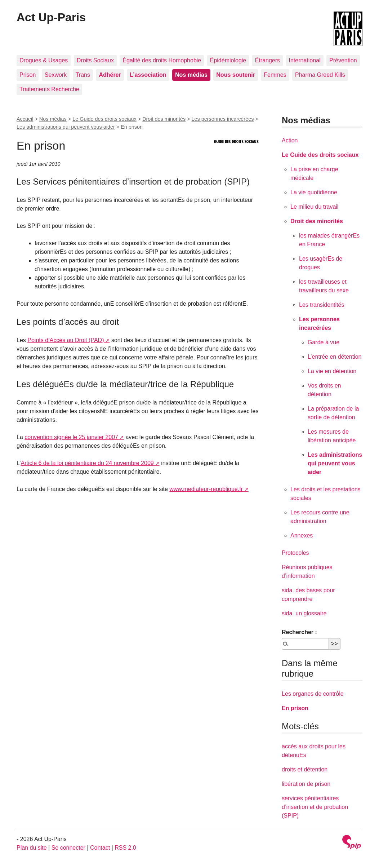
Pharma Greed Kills (320, 75)
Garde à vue (323, 342)
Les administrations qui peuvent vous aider (66, 127)
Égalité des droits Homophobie (161, 60)
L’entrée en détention (334, 357)
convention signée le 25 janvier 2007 (71, 437)
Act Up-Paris (51, 17)
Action (290, 140)
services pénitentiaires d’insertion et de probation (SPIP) (315, 807)
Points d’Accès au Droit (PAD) (65, 340)
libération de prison (306, 784)
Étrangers (267, 60)
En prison (295, 708)
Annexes (301, 535)
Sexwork (56, 75)
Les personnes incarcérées (223, 119)
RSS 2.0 (125, 848)
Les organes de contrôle (313, 694)
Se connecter (68, 848)
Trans (83, 75)
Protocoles (295, 553)
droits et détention (304, 769)
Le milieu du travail (314, 207)
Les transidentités (321, 305)
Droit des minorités (164, 119)
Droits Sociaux (95, 60)
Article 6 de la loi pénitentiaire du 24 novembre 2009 (87, 463)
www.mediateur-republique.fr (206, 489)
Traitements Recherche (49, 89)
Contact (100, 848)
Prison (27, 75)
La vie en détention (332, 371)
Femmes (275, 75)
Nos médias (53, 119)
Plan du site (32, 848)
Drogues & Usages (43, 60)
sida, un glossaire (304, 613)
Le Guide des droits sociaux (104, 119)
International (305, 60)
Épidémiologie (228, 60)
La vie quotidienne (313, 192)
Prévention (343, 60)
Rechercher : (299, 632)
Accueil (25, 119)
